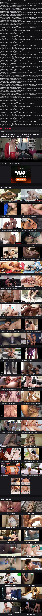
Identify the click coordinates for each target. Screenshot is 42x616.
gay (2, 163)
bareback (11, 163)
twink (6, 163)
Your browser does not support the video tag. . (21, 150)
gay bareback (17, 163)
